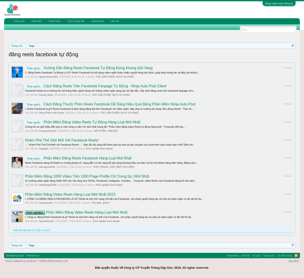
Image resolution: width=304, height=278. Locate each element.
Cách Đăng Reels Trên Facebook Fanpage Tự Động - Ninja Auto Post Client (95, 86)
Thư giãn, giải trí (101, 202)
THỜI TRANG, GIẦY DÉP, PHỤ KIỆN (113, 167)
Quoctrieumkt (46, 221)
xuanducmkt (45, 202)
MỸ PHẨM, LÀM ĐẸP (106, 130)
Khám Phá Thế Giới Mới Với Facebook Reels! (62, 140)
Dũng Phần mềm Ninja (51, 112)
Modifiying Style (15, 255)
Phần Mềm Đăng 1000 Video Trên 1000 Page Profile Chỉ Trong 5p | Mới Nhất (87, 176)
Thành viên (54, 21)
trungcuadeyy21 (47, 130)
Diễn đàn (36, 21)
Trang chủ (19, 21)
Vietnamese (32, 255)
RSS (296, 255)
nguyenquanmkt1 (48, 76)
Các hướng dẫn (76, 21)
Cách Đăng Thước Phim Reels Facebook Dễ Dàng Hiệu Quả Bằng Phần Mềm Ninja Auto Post (110, 104)
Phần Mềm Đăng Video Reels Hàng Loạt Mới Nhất (76, 212)
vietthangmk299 (47, 184)
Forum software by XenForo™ (36, 261)
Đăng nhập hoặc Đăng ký (279, 3)
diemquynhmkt (47, 167)
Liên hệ (115, 21)
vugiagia (43, 148)
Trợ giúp (256, 255)
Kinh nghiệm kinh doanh (99, 148)
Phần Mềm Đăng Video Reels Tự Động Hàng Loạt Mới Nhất (82, 122)
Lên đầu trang (284, 255)
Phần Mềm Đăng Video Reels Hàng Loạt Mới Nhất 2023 (70, 194)
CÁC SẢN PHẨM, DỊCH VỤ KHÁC (115, 76)
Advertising (98, 21)
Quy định (294, 261)
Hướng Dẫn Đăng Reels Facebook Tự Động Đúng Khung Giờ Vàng (88, 68)
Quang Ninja (46, 94)
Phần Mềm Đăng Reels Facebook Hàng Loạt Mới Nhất (78, 158)
